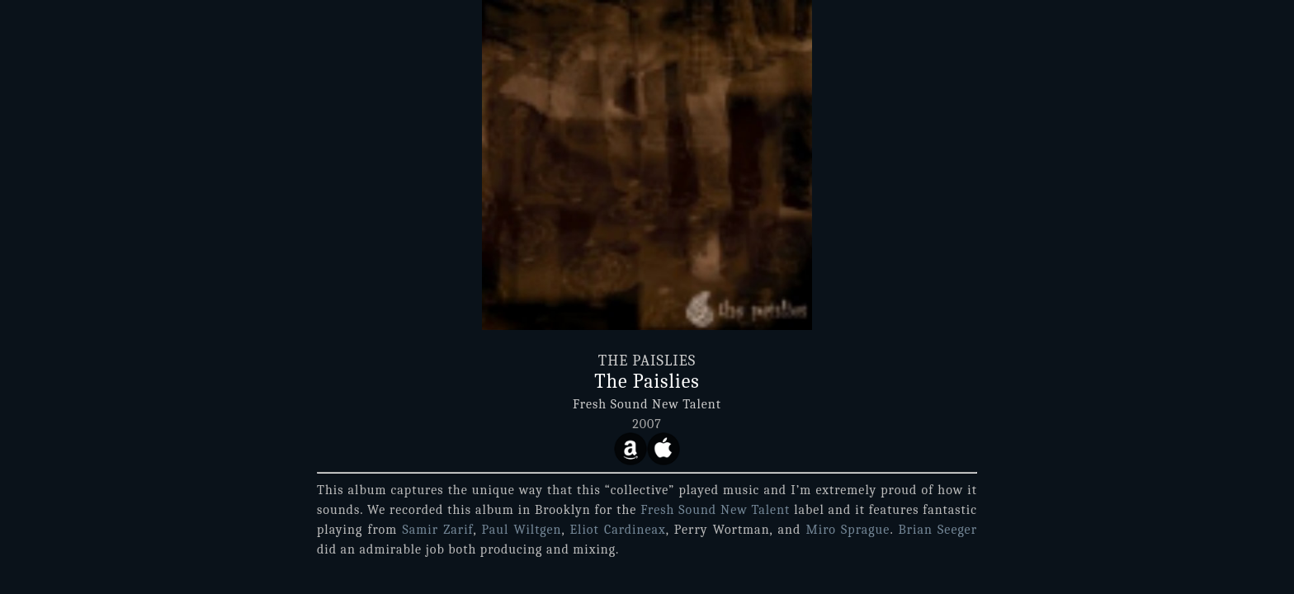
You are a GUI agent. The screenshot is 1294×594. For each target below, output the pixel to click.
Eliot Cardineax (617, 529)
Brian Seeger (937, 529)
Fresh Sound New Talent (647, 404)
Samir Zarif (437, 529)
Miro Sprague (848, 529)
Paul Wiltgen (522, 529)
